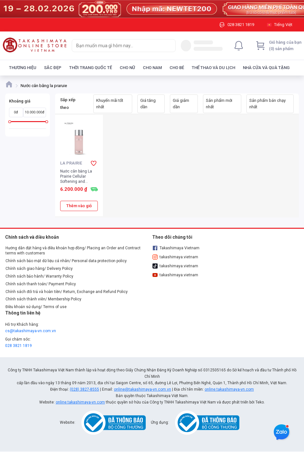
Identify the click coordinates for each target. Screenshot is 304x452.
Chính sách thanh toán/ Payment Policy (40, 284)
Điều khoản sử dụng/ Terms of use (36, 307)
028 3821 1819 (18, 345)
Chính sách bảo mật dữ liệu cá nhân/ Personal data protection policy (66, 261)
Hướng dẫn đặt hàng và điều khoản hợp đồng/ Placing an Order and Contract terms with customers (73, 250)
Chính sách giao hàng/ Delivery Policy (39, 268)
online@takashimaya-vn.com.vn (142, 389)
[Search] (169, 45)
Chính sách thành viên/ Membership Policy (43, 299)
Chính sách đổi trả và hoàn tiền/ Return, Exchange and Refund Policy (66, 291)
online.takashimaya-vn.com (229, 389)
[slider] (9, 121)
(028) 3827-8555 (84, 389)
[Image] (152, 9)
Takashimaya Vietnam (175, 248)
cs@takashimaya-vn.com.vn (30, 331)
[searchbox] (117, 45)
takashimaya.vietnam (175, 257)
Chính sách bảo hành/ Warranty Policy (39, 276)
